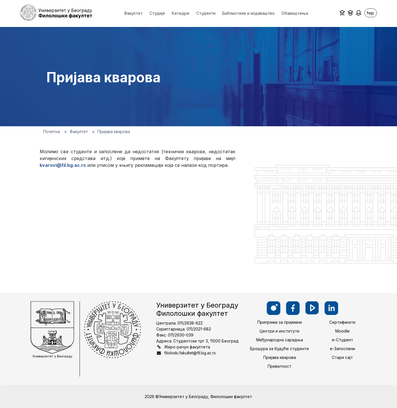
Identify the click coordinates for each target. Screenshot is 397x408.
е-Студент (342, 339)
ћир (370, 12)
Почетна (51, 131)
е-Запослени (342, 348)
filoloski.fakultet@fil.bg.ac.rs (190, 352)
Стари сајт (342, 357)
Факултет (79, 131)
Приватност (279, 366)
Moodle (342, 331)
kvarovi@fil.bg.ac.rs (63, 165)
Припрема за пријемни (279, 322)
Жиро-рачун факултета (187, 346)
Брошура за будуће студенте (279, 348)
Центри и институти (279, 331)
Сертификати (342, 322)
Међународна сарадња (279, 339)
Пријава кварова (279, 357)
